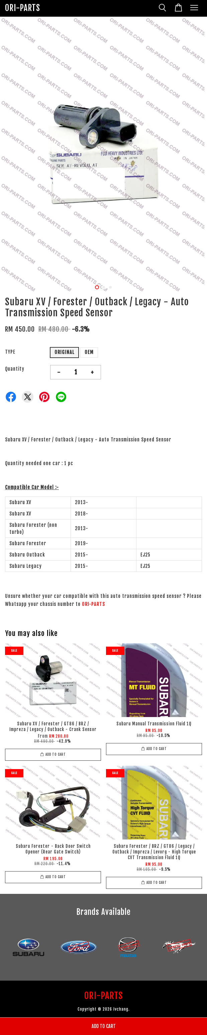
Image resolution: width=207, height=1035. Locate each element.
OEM (89, 352)
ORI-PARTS (22, 8)
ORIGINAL (64, 352)
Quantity (14, 369)
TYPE (10, 352)
